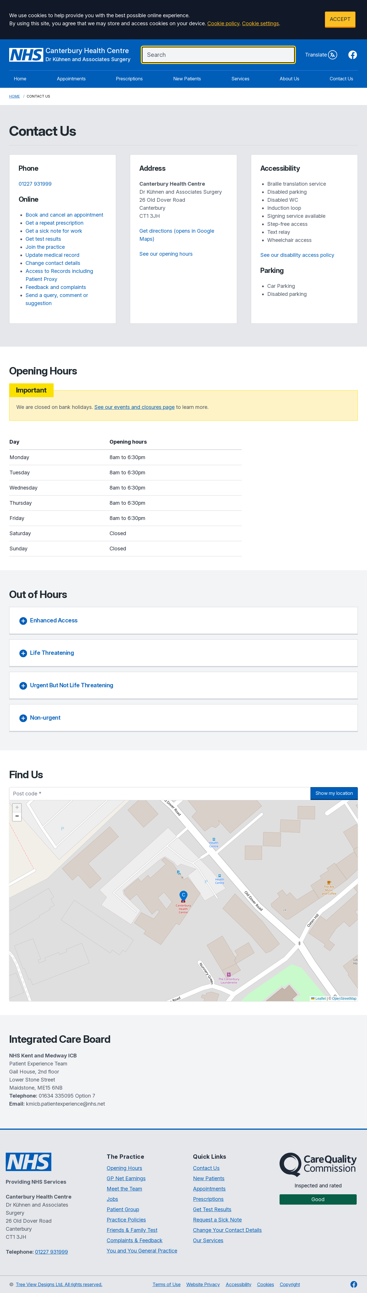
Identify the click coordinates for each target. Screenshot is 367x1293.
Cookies (265, 1284)
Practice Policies (126, 1220)
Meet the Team (124, 1189)
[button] (183, 896)
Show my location (334, 793)
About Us (289, 78)
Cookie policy (223, 23)
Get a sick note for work (54, 231)
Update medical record (52, 255)
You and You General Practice (142, 1251)
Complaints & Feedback (135, 1240)
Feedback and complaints (56, 287)
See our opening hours (166, 254)
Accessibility (238, 1284)
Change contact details (53, 263)
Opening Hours (124, 1168)
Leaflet (318, 999)
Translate (321, 54)
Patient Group (123, 1209)
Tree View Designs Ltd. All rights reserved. (59, 1284)
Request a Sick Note (217, 1220)
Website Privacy (203, 1284)
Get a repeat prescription (54, 223)
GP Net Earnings (126, 1178)
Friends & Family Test (132, 1230)
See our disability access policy (297, 255)
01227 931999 (35, 184)
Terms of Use (167, 1284)
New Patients (187, 78)
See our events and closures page (134, 407)
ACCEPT (340, 19)
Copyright (290, 1284)
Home (20, 78)
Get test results (43, 239)
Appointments (71, 78)
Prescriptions (129, 78)
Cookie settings (260, 23)
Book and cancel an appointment (64, 215)
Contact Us (341, 78)
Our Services (208, 1240)
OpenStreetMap (344, 999)
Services (240, 78)
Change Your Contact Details (227, 1230)
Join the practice (45, 247)
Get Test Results (212, 1209)
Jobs (112, 1199)
